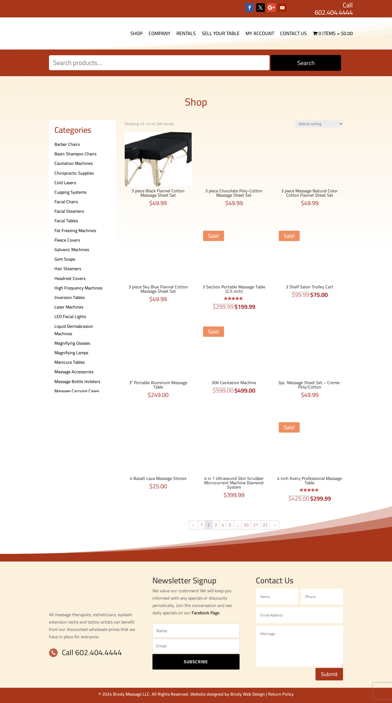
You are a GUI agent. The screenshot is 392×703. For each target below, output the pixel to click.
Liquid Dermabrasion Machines (73, 330)
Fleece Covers (67, 240)
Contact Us (293, 33)
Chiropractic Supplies (74, 173)
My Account (260, 33)
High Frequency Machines (78, 288)
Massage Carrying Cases (76, 391)
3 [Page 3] (216, 525)
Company (159, 33)
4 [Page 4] (223, 525)
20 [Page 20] (246, 525)
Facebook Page (205, 613)
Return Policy (281, 694)
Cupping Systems (70, 192)
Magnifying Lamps (71, 353)
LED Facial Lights (70, 316)
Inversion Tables (69, 297)
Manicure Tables (69, 362)
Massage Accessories (73, 372)
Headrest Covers (69, 278)
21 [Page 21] (255, 525)
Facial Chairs (66, 202)
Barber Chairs (67, 144)
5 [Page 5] (230, 525)
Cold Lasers (65, 182)
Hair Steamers (67, 268)
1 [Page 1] (201, 525)
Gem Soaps (64, 259)
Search (306, 63)
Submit (329, 674)
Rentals (186, 33)
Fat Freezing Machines (75, 230)
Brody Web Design (247, 694)
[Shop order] (319, 124)
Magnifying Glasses (72, 343)
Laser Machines (68, 307)
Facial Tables (66, 221)
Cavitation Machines (73, 163)
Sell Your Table (221, 33)
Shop (136, 33)
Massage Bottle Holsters (77, 381)
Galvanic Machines (71, 249)
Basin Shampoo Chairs (75, 154)
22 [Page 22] (265, 525)
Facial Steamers (69, 211)
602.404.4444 (334, 12)
